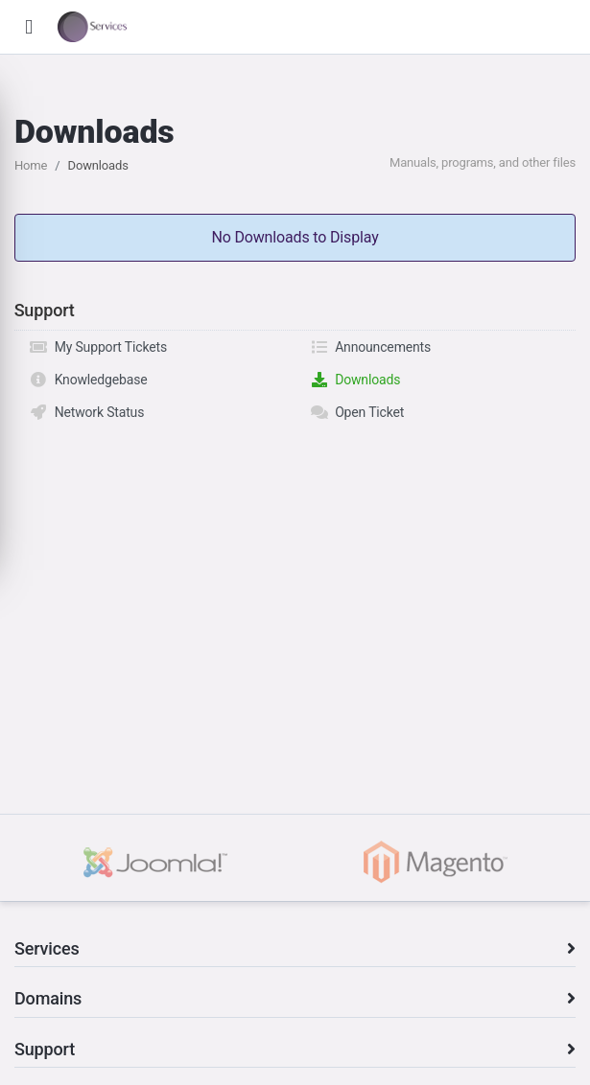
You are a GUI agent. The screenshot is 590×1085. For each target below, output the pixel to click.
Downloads (355, 379)
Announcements (371, 346)
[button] (28, 27)
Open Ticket (357, 412)
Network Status (86, 412)
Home (30, 165)
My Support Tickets (98, 346)
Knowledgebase (88, 379)
